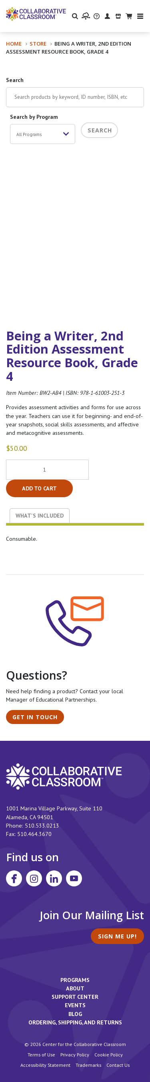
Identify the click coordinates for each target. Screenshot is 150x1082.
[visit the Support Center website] (97, 16)
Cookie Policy (108, 1054)
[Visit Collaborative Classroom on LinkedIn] (54, 878)
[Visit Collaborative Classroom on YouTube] (74, 878)
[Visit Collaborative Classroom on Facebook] (14, 878)
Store (38, 43)
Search (15, 80)
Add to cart (39, 488)
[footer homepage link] (64, 776)
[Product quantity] (47, 470)
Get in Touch (35, 717)
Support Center (75, 996)
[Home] (36, 13)
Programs (75, 980)
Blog (75, 1014)
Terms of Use (41, 1054)
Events (75, 1005)
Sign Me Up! (117, 936)
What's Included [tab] (40, 515)
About (75, 988)
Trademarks (88, 1065)
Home (14, 43)
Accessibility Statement (45, 1065)
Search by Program (34, 116)
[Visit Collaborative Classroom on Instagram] (34, 878)
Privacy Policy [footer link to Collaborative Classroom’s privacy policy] (74, 1054)
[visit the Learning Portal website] (86, 16)
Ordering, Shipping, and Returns (75, 1022)
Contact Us (118, 1065)
